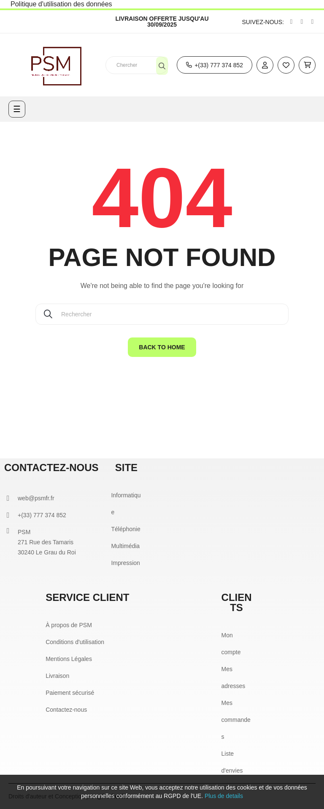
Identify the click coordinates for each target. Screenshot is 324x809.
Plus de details (224, 796)
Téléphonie (125, 529)
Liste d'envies (232, 762)
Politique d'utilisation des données (61, 4)
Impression (125, 562)
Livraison (57, 675)
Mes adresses (233, 677)
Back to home (162, 347)
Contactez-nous (66, 709)
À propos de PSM (69, 625)
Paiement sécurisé (70, 692)
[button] (214, 65)
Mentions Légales (69, 658)
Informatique (125, 504)
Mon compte (231, 643)
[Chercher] (162, 314)
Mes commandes (236, 719)
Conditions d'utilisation (75, 642)
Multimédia (125, 546)
